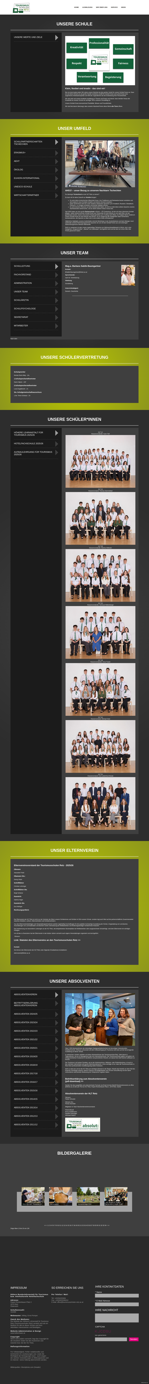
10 (58, 1225)
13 (64, 1225)
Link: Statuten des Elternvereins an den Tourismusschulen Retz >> (47, 940)
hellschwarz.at (144, 1382)
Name (98, 1292)
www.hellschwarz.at (17, 1333)
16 (70, 1225)
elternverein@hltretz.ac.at (22, 953)
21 (80, 1225)
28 (94, 1225)
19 (76, 1225)
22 (82, 1225)
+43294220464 (60, 1298)
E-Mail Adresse (102, 1301)
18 (74, 1225)
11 (60, 1225)
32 (101, 1225)
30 (97, 1225)
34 (105, 1225)
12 (62, 1225)
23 (84, 1225)
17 (72, 1225)
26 (90, 1225)
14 (66, 1225)
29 (95, 1225)
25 (88, 1225)
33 (103, 1225)
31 (99, 1225)
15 (68, 1225)
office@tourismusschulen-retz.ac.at (70, 1302)
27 (92, 1225)
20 (78, 1225)
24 (86, 1225)
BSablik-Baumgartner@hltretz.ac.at (76, 272)
